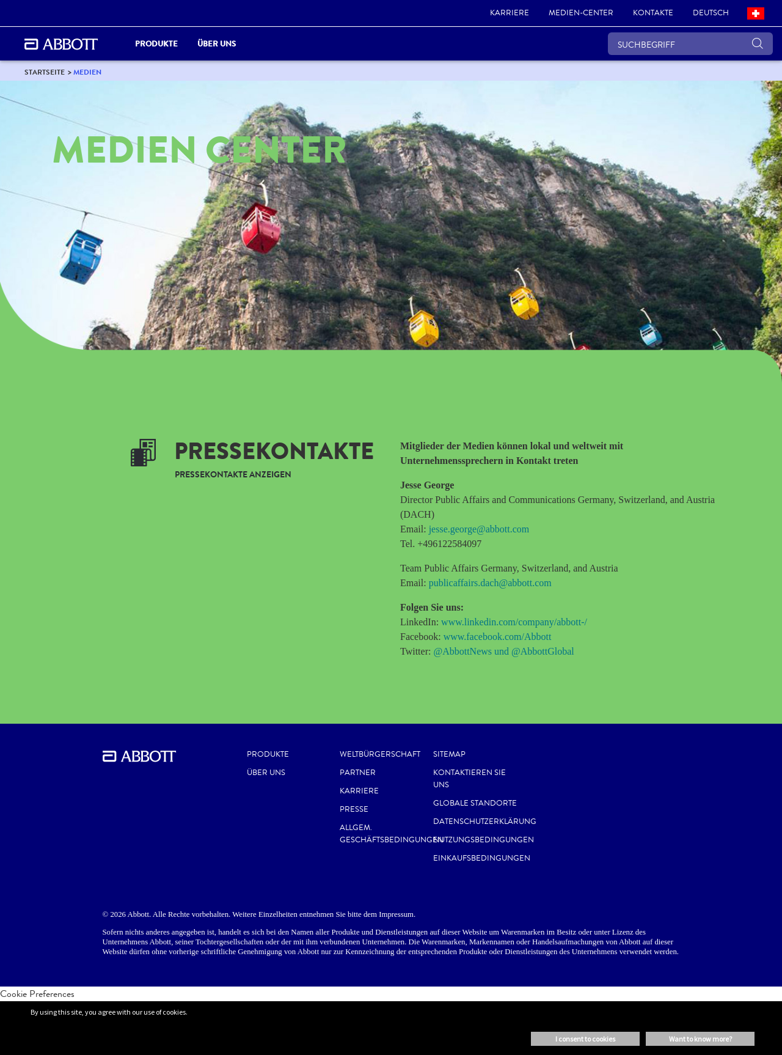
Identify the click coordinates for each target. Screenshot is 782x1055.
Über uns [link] (216, 44)
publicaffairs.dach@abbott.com (490, 583)
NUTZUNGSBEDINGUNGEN (483, 839)
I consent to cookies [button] (585, 1038)
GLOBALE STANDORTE (475, 803)
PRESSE (354, 809)
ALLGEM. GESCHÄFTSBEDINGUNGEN (392, 833)
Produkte (268, 754)
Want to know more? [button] (700, 1038)
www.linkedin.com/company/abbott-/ (514, 622)
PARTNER (358, 772)
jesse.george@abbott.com (479, 529)
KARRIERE (359, 790)
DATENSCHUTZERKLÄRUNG (484, 821)
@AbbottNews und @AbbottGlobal (503, 651)
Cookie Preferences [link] (37, 994)
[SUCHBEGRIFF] (690, 43)
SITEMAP (449, 754)
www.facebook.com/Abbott (498, 636)
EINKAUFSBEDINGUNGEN (481, 858)
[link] (509, 13)
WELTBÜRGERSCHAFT (380, 754)
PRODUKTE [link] (156, 44)
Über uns (266, 772)
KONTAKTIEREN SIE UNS (469, 778)
